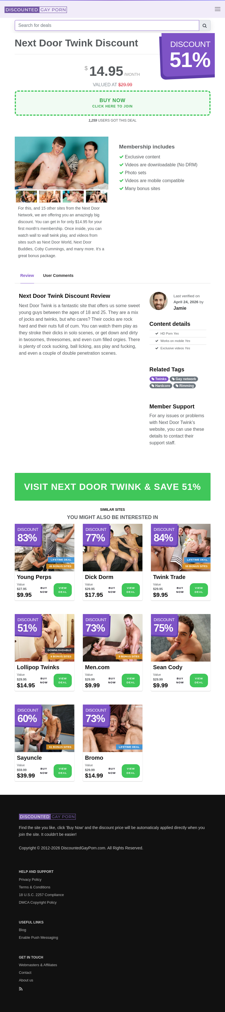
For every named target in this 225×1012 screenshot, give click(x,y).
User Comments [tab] (58, 275)
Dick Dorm (99, 577)
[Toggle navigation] (217, 9)
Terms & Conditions (35, 887)
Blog (22, 930)
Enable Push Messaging (38, 937)
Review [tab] (27, 275)
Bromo (94, 758)
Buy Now (43, 589)
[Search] (107, 25)
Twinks (159, 379)
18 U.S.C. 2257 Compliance (41, 895)
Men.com (97, 667)
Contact (25, 972)
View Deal (62, 589)
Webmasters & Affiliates (38, 965)
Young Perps (34, 577)
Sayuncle (29, 758)
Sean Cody (167, 667)
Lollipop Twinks (38, 667)
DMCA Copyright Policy (38, 902)
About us (26, 980)
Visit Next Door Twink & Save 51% (112, 487)
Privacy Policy (30, 879)
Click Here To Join (112, 103)
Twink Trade (169, 577)
